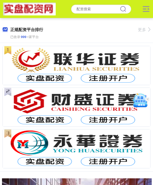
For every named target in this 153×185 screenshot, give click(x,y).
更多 (144, 29)
